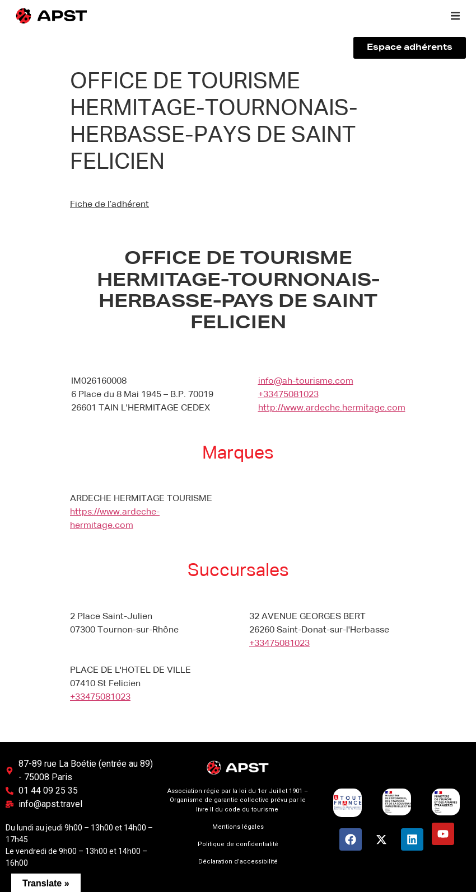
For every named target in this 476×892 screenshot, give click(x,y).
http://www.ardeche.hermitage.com (331, 408)
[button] (455, 16)
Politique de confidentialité (238, 844)
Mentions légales (238, 826)
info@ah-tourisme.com (305, 381)
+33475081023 (288, 394)
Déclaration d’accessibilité (238, 861)
